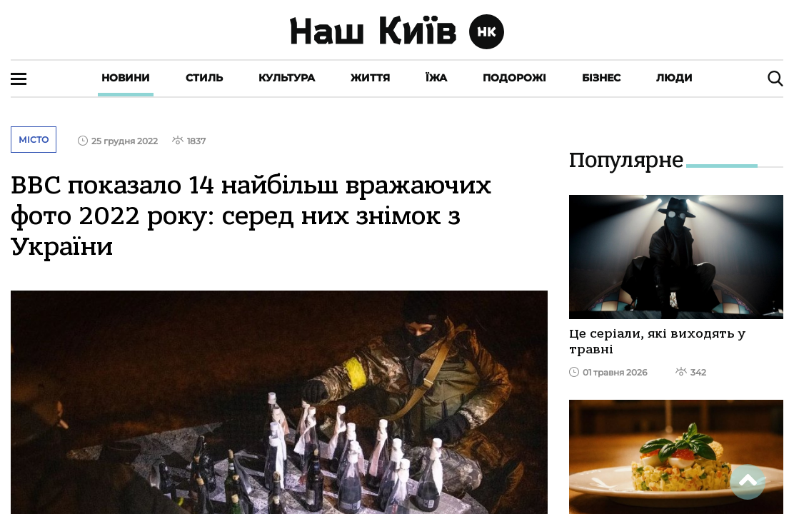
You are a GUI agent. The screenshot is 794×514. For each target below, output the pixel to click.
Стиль (204, 77)
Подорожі (514, 77)
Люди (674, 77)
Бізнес (601, 77)
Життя (370, 77)
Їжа (436, 77)
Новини (125, 77)
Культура (286, 77)
